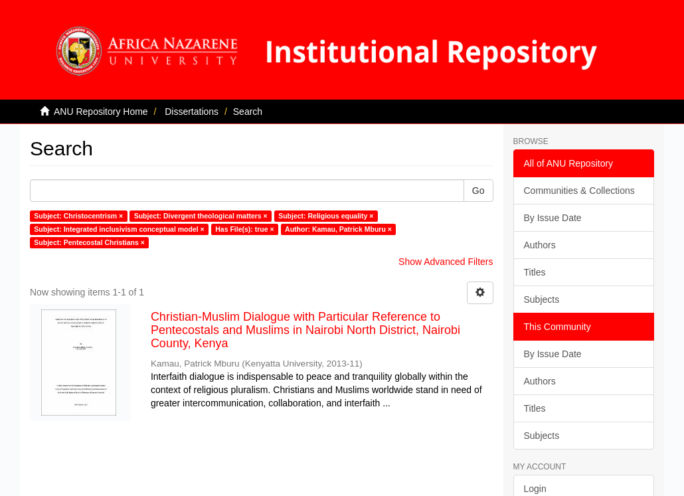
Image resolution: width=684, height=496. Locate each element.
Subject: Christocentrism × (78, 216)
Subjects (542, 299)
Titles (535, 272)
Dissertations (191, 111)
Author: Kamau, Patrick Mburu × (338, 229)
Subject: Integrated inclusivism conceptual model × (119, 229)
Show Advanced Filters (445, 261)
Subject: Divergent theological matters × (201, 216)
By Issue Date (553, 217)
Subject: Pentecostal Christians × (89, 242)
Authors (540, 245)
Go (478, 190)
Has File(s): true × (244, 229)
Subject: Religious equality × (325, 216)
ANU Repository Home (101, 111)
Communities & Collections (579, 190)
